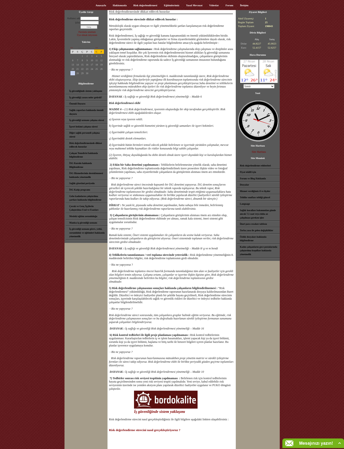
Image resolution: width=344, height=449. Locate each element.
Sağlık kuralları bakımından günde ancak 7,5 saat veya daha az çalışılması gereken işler (258, 214)
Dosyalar (244, 184)
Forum (229, 5)
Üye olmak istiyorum (87, 35)
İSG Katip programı (79, 189)
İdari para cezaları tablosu (253, 224)
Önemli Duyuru (77, 103)
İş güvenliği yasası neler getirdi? (85, 97)
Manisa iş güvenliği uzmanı (83, 222)
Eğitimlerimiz (171, 5)
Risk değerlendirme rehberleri (255, 165)
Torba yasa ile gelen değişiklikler (256, 230)
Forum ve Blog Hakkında (253, 178)
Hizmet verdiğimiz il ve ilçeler (255, 191)
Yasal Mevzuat (194, 5)
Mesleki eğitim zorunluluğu (83, 216)
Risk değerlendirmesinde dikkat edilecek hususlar (85, 145)
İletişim (244, 5)
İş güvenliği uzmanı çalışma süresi (86, 120)
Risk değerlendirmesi (145, 5)
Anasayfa (101, 5)
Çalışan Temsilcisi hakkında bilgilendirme (83, 155)
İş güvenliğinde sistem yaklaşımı (85, 91)
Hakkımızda (120, 5)
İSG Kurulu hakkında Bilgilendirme (80, 165)
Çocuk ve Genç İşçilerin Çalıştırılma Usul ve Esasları (83, 208)
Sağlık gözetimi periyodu (82, 183)
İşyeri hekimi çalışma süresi (83, 126)
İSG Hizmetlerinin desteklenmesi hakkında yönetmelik (86, 175)
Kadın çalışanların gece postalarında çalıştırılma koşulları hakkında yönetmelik (258, 251)
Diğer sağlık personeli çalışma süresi (84, 134)
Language (245, 204)
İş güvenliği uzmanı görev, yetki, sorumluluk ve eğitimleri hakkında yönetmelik (87, 233)
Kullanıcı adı (73, 18)
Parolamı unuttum (87, 32)
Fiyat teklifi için (248, 172)
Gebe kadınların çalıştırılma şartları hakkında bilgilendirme (85, 198)
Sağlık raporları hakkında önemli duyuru (86, 112)
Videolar (214, 5)
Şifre (77, 22)
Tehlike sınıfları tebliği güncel (255, 197)
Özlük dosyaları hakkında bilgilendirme (253, 238)
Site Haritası (259, 151)
